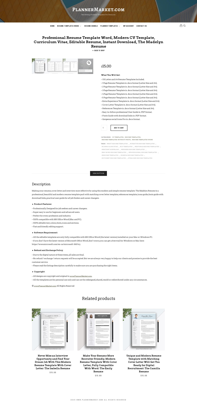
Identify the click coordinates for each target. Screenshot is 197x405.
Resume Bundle (91, 26)
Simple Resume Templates (132, 156)
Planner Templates (109, 26)
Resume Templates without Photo (116, 140)
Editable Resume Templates (147, 147)
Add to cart (119, 129)
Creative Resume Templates (143, 144)
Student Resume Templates (114, 159)
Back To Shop (99, 52)
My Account (128, 26)
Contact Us (141, 26)
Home (52, 26)
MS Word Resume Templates (114, 153)
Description (98, 174)
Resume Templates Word (68, 26)
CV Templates (118, 138)
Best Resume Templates (118, 144)
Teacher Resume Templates (140, 159)
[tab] (98, 174)
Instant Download (111, 150)
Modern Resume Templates (133, 150)
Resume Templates (133, 138)
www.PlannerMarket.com (81, 277)
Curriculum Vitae (110, 147)
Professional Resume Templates (143, 153)
